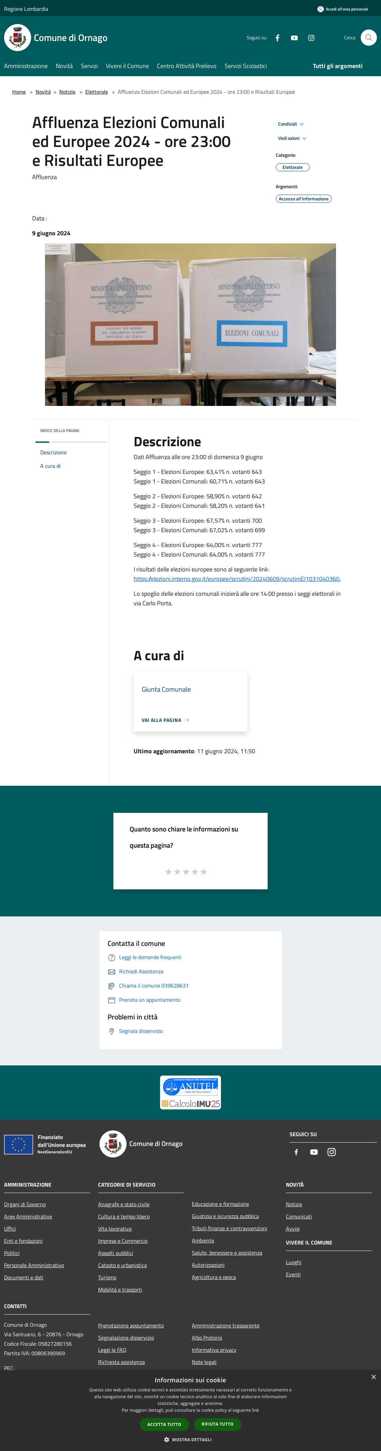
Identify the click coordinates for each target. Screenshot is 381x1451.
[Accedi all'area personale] (343, 9)
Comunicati (299, 1216)
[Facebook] (275, 37)
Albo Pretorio (207, 1338)
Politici (12, 1253)
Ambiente (203, 1240)
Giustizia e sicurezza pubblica (225, 1216)
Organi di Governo (25, 1204)
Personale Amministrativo (34, 1265)
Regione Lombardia (26, 9)
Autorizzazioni (208, 1265)
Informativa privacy (214, 1350)
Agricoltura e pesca (214, 1277)
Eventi (293, 1274)
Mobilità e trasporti (120, 1289)
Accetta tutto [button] (164, 1424)
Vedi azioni (293, 138)
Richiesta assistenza (121, 1362)
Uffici (10, 1229)
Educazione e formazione (220, 1204)
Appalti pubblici (115, 1253)
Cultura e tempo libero (124, 1216)
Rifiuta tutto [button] (218, 1424)
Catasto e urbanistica (122, 1265)
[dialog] (190, 1410)
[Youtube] (291, 37)
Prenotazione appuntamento (131, 1325)
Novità (43, 92)
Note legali (204, 1362)
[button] (190, 1439)
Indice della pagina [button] (59, 430)
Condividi (292, 124)
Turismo (107, 1277)
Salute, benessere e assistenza (227, 1253)
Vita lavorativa (115, 1229)
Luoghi (293, 1262)
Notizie (67, 92)
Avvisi (293, 1229)
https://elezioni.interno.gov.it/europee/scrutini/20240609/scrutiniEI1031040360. (237, 578)
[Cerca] (369, 37)
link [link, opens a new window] (255, 1410)
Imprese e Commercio (123, 1241)
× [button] (373, 1377)
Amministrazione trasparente (226, 1325)
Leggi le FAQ (112, 1350)
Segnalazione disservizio (126, 1338)
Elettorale (96, 92)
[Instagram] (308, 37)
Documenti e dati (23, 1277)
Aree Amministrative (28, 1216)
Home (19, 92)
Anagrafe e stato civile (124, 1204)
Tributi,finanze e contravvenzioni (229, 1228)
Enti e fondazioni (23, 1241)
